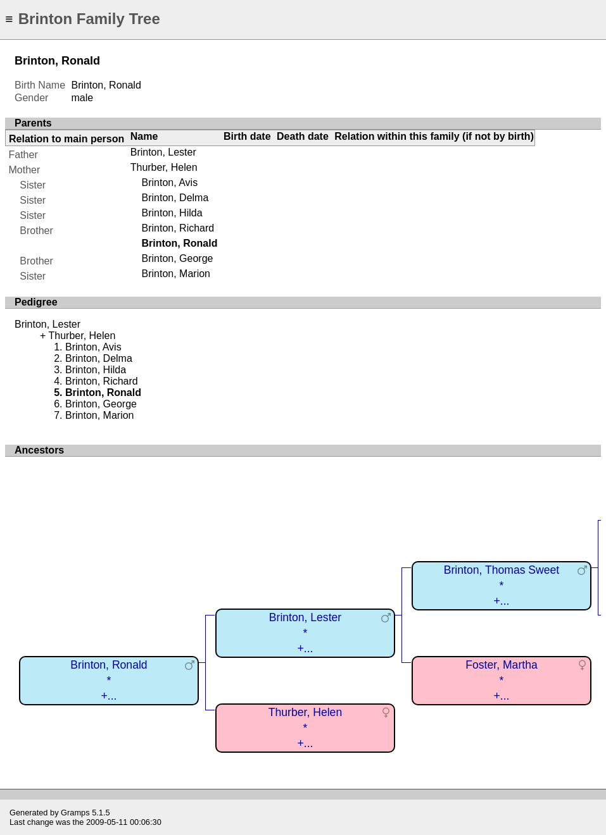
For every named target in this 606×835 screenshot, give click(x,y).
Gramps (75, 812)
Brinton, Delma (174, 197)
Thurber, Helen (164, 167)
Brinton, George (177, 258)
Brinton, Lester (163, 152)
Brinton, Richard (177, 228)
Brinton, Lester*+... (305, 633)
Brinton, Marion (175, 273)
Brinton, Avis (169, 182)
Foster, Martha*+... (501, 680)
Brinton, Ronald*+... (108, 680)
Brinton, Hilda (171, 212)
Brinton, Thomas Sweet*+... (502, 585)
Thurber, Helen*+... (305, 728)
